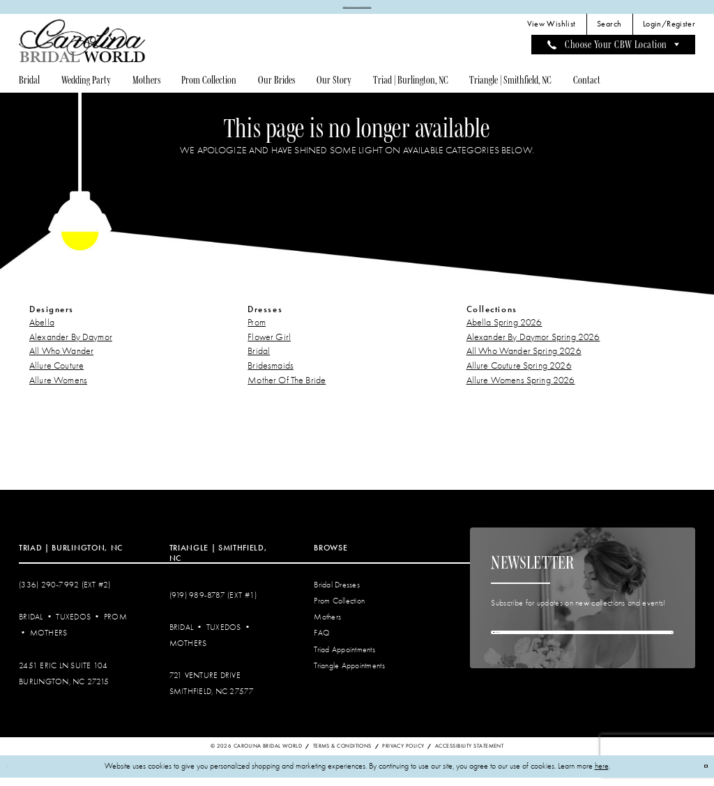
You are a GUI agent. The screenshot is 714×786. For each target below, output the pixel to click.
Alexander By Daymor (70, 344)
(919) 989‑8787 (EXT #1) (213, 603)
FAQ (322, 641)
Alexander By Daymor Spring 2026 (533, 344)
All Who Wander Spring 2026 (524, 359)
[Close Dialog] (15, 774)
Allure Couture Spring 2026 (519, 374)
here (602, 774)
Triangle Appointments (349, 673)
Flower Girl (269, 344)
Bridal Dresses (337, 593)
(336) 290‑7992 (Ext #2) (65, 593)
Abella (41, 330)
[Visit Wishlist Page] (551, 32)
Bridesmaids (271, 374)
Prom (257, 330)
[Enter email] (582, 652)
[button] (669, 32)
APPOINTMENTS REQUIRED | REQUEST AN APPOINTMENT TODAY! (357, 10)
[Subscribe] (661, 651)
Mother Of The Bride (287, 388)
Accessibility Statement (469, 754)
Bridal (259, 359)
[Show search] (609, 32)
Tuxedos (73, 625)
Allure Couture (56, 374)
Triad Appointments (344, 657)
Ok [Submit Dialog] (696, 774)
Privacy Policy (403, 754)
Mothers (49, 641)
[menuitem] (551, 32)
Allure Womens (58, 388)
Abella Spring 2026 (504, 330)
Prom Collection (339, 609)
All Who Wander (61, 359)
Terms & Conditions (342, 754)
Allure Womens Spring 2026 (520, 388)
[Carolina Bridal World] (82, 49)
